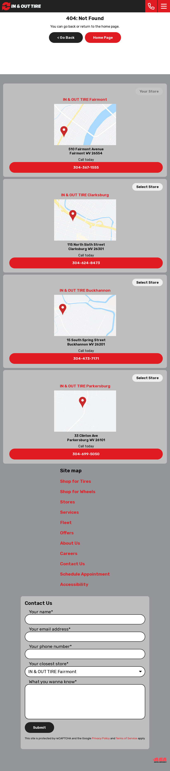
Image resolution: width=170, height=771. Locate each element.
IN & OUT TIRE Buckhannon (85, 290)
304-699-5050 (86, 454)
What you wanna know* (53, 681)
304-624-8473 (86, 263)
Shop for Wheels (77, 491)
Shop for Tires (75, 481)
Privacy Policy (101, 738)
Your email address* (50, 629)
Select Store (147, 187)
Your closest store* (49, 663)
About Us (70, 543)
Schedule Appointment (85, 574)
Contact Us (72, 563)
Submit (39, 727)
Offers (67, 532)
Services (69, 512)
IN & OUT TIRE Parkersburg (85, 386)
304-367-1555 (86, 167)
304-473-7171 (86, 358)
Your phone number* (50, 646)
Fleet (66, 522)
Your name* (41, 611)
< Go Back (66, 37)
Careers (68, 553)
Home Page (103, 37)
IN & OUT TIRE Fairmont (85, 99)
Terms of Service (126, 738)
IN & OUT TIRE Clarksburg (85, 195)
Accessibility (74, 584)
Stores (67, 501)
